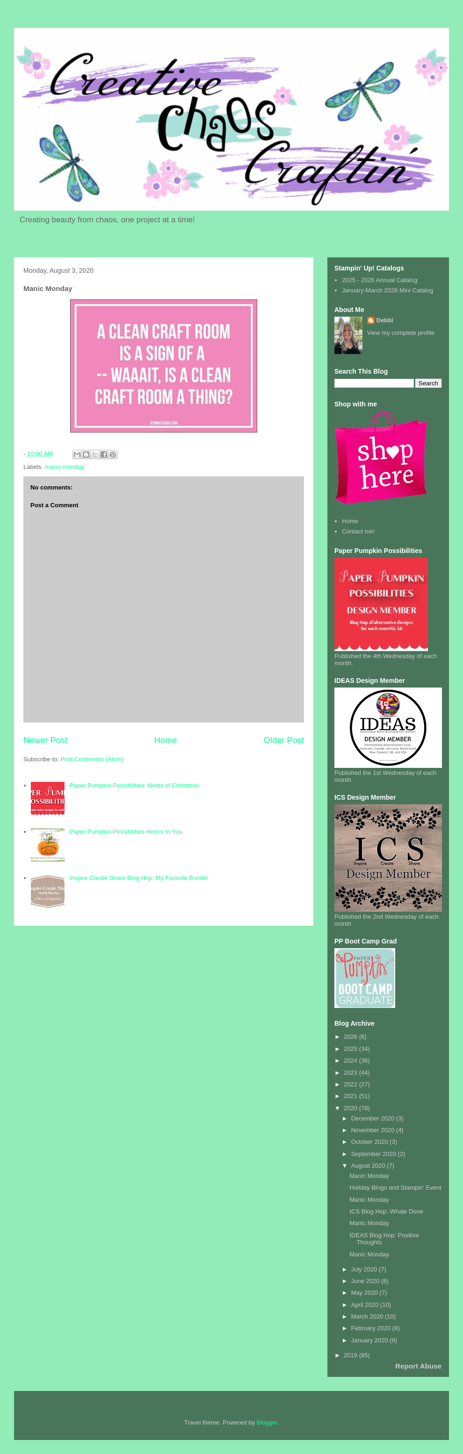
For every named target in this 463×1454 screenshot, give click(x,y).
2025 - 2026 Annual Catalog (379, 280)
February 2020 (371, 1328)
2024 (351, 1060)
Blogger (267, 1422)
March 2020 (368, 1316)
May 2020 (365, 1292)
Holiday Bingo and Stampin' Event (395, 1187)
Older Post (284, 740)
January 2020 (370, 1340)
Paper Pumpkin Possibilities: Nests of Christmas (134, 785)
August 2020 (369, 1165)
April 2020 (365, 1304)
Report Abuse (418, 1366)
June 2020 (366, 1280)
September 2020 (374, 1153)
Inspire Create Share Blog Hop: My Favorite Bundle (138, 877)
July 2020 (365, 1269)
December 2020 (373, 1118)
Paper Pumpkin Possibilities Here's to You (125, 831)
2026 (351, 1036)
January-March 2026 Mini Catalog (387, 290)
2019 (351, 1355)
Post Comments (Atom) (92, 759)
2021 (351, 1095)
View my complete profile (400, 332)
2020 (351, 1108)
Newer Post (45, 740)
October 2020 (370, 1141)
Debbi (384, 320)
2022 (351, 1084)
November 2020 (373, 1130)
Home (165, 740)
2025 (351, 1048)
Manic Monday (369, 1175)
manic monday (65, 466)
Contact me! (358, 531)
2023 (351, 1072)
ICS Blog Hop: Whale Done (386, 1211)
